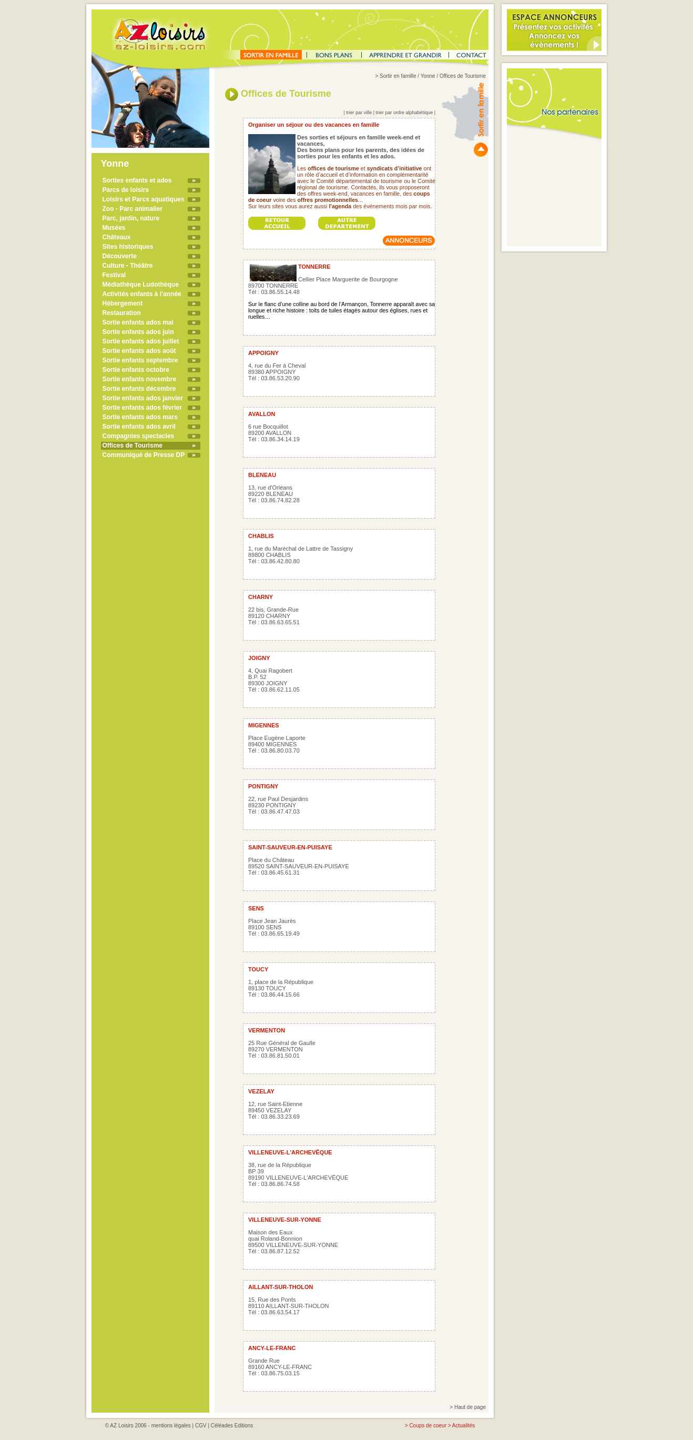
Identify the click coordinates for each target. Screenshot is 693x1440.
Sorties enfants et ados (137, 180)
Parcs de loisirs (126, 190)
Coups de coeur (427, 1425)
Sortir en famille (398, 76)
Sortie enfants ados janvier (143, 398)
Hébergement (123, 303)
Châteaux (117, 237)
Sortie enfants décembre (139, 388)
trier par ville (359, 112)
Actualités (463, 1425)
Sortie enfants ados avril (139, 426)
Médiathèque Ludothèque (141, 284)
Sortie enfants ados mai (138, 322)
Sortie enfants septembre (140, 360)
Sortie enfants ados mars (140, 417)
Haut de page (470, 1407)
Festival (114, 275)
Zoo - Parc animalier (133, 208)
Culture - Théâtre (128, 265)
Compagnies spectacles (139, 436)
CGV (201, 1425)
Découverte (120, 256)
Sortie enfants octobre (136, 369)
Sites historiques (128, 246)
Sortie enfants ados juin (138, 332)
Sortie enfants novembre (140, 379)
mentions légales (171, 1425)
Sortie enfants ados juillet (141, 341)
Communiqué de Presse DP (144, 455)
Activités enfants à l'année (142, 294)
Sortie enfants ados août (139, 350)
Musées (114, 227)
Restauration (122, 313)
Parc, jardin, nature (131, 218)
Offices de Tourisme (132, 445)
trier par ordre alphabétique (404, 112)
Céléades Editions (232, 1425)
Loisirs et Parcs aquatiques (144, 199)
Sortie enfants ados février (142, 407)
